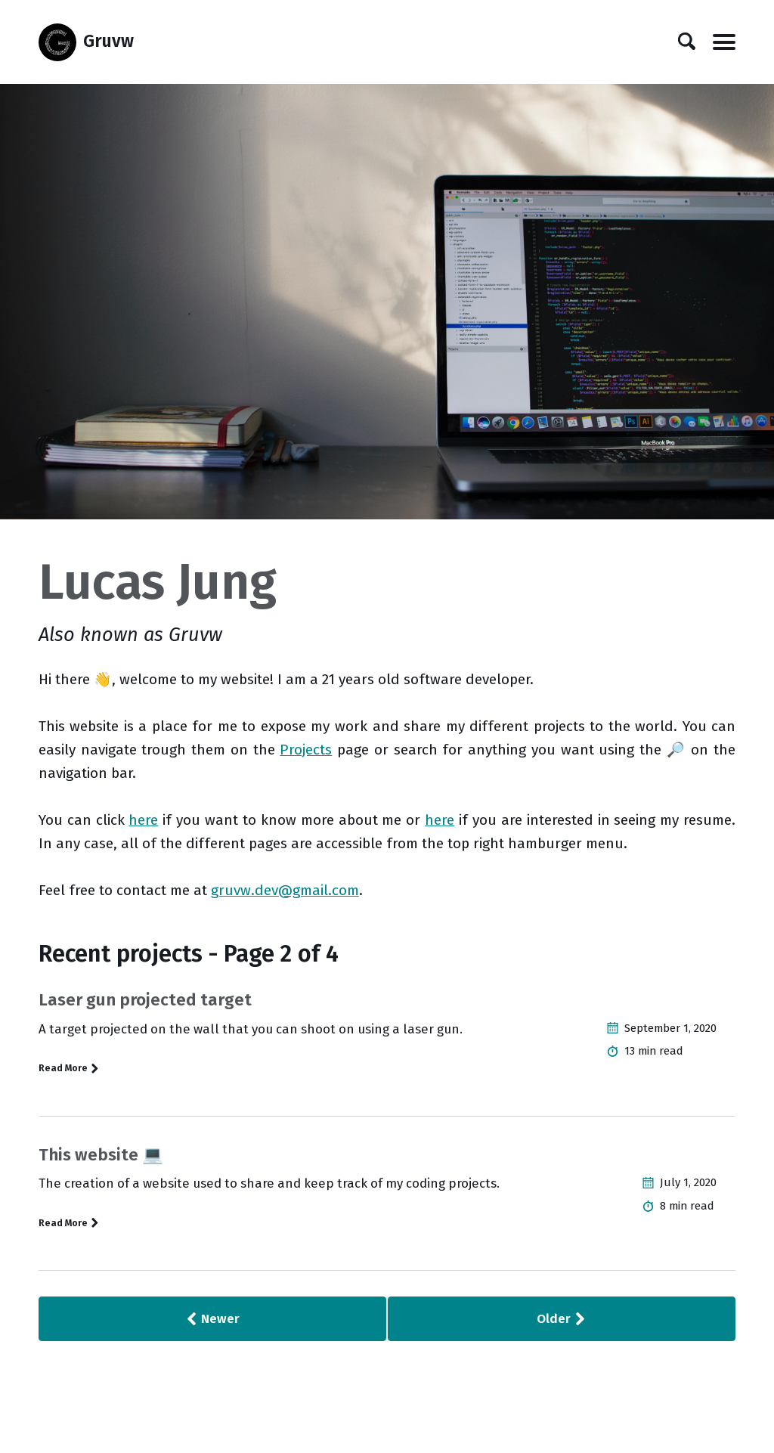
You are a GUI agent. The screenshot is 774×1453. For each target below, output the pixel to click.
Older (562, 1318)
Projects (306, 749)
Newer (212, 1318)
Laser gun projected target (145, 1000)
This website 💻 (101, 1155)
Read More (69, 1067)
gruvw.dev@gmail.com (285, 890)
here (143, 820)
